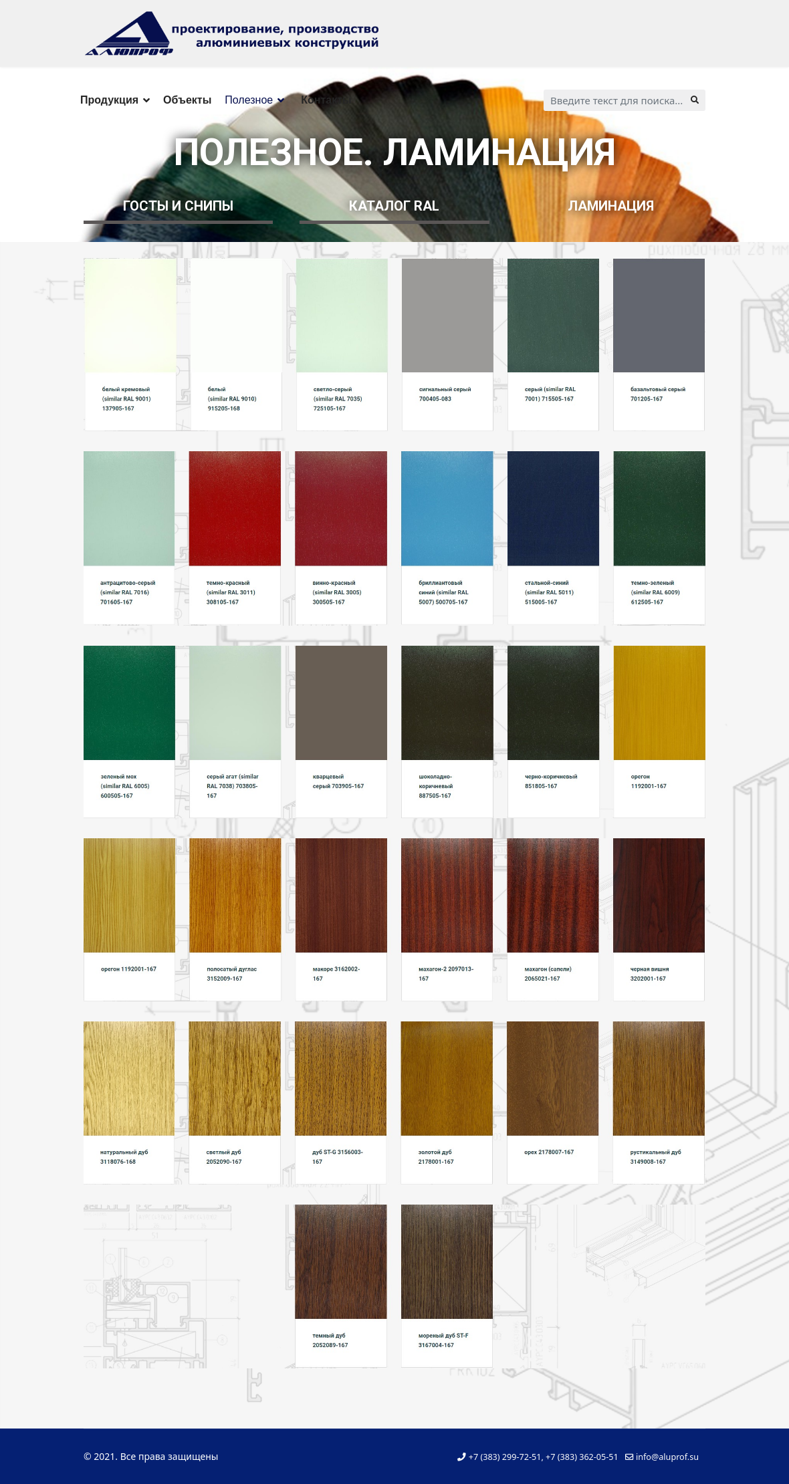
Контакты (326, 100)
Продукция (109, 100)
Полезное (249, 100)
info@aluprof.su (667, 1457)
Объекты (187, 100)
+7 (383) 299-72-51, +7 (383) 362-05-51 (543, 1457)
